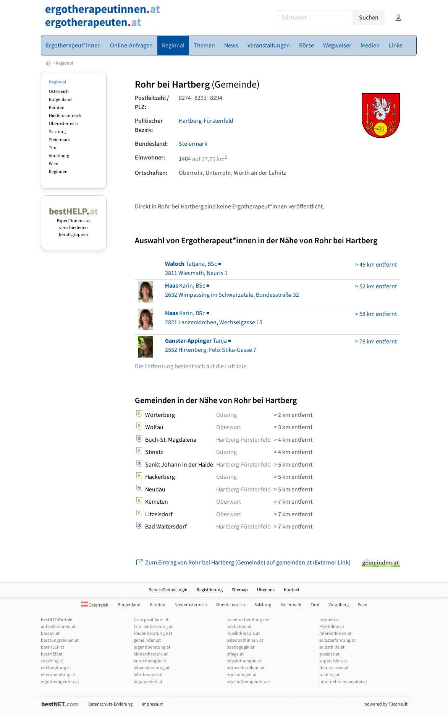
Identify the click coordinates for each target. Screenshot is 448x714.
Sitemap (240, 590)
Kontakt (291, 590)
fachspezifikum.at (151, 619)
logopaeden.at (148, 681)
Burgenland (60, 99)
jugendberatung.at (152, 647)
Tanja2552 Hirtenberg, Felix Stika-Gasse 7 (210, 345)
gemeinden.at (147, 640)
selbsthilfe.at (331, 647)
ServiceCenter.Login (168, 590)
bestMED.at (52, 654)
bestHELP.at (52, 647)
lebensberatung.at (152, 668)
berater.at (50, 633)
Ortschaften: (151, 173)
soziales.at (329, 654)
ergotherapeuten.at (60, 681)
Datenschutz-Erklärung (110, 704)
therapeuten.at (334, 668)
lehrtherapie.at (148, 675)
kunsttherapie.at (150, 661)
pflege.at (235, 654)
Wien (53, 164)
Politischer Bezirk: (149, 125)
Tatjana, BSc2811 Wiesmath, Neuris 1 (196, 268)
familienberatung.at (153, 626)
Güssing (226, 415)
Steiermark (59, 140)
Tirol (53, 148)
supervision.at (333, 661)
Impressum (152, 704)
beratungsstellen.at (60, 640)
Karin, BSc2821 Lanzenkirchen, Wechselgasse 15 (213, 318)
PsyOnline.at (331, 626)
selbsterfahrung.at (337, 640)
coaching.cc (52, 661)
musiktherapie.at (243, 633)
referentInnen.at (335, 633)
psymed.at (329, 619)
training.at (329, 675)
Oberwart (228, 427)
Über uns (266, 590)
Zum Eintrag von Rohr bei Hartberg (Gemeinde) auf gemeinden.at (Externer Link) (243, 562)
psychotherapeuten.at (248, 681)
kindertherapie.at (151, 654)
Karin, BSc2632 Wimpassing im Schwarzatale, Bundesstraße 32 (232, 290)
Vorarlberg (59, 156)
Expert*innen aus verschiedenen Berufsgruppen (74, 224)
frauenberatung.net (153, 633)
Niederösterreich (65, 115)
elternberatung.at (58, 675)
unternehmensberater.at (343, 681)
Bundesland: (151, 144)
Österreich (59, 91)
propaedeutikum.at (245, 668)
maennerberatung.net (248, 619)
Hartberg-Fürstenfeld (206, 121)
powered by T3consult (386, 704)
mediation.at (239, 626)
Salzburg (57, 131)
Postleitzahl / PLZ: (152, 102)
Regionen (58, 172)
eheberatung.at (56, 668)
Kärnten (57, 107)
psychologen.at (241, 675)
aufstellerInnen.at (58, 626)
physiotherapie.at (243, 661)
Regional (64, 63)
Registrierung (210, 590)
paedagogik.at (240, 647)
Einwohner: (150, 157)
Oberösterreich (63, 123)
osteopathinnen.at (244, 640)
